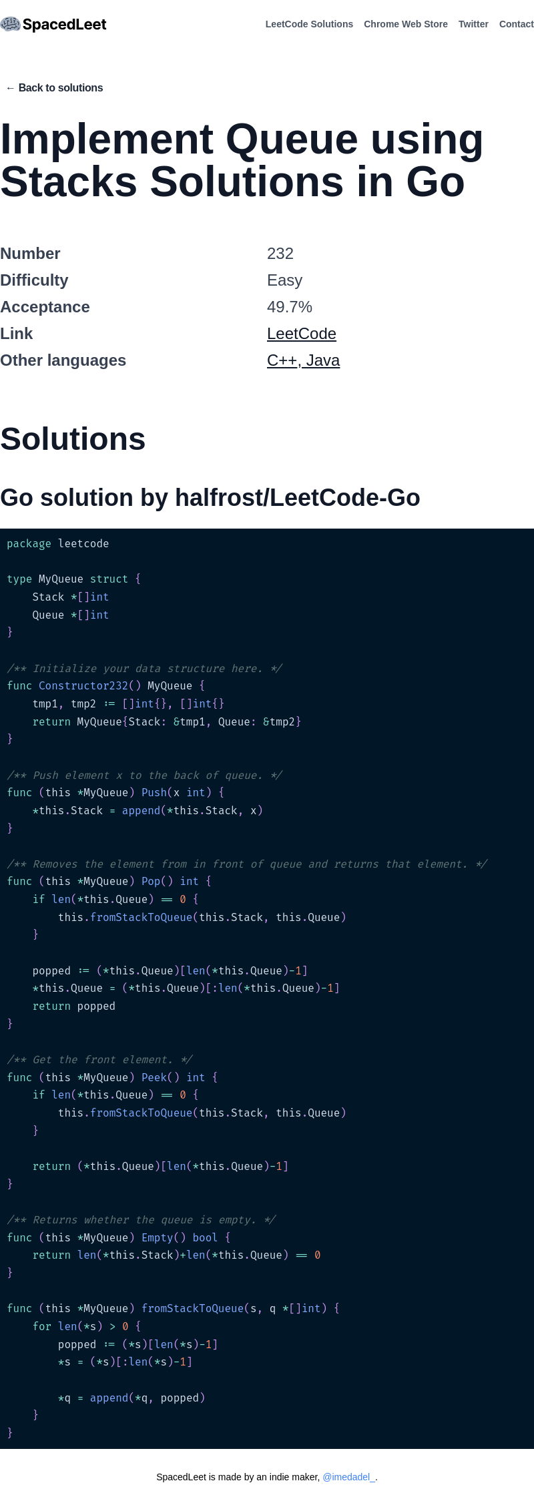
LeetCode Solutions (309, 24)
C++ (282, 360)
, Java (318, 360)
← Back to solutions (54, 87)
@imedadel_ (348, 1477)
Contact (516, 24)
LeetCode (301, 333)
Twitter (474, 24)
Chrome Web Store (406, 24)
